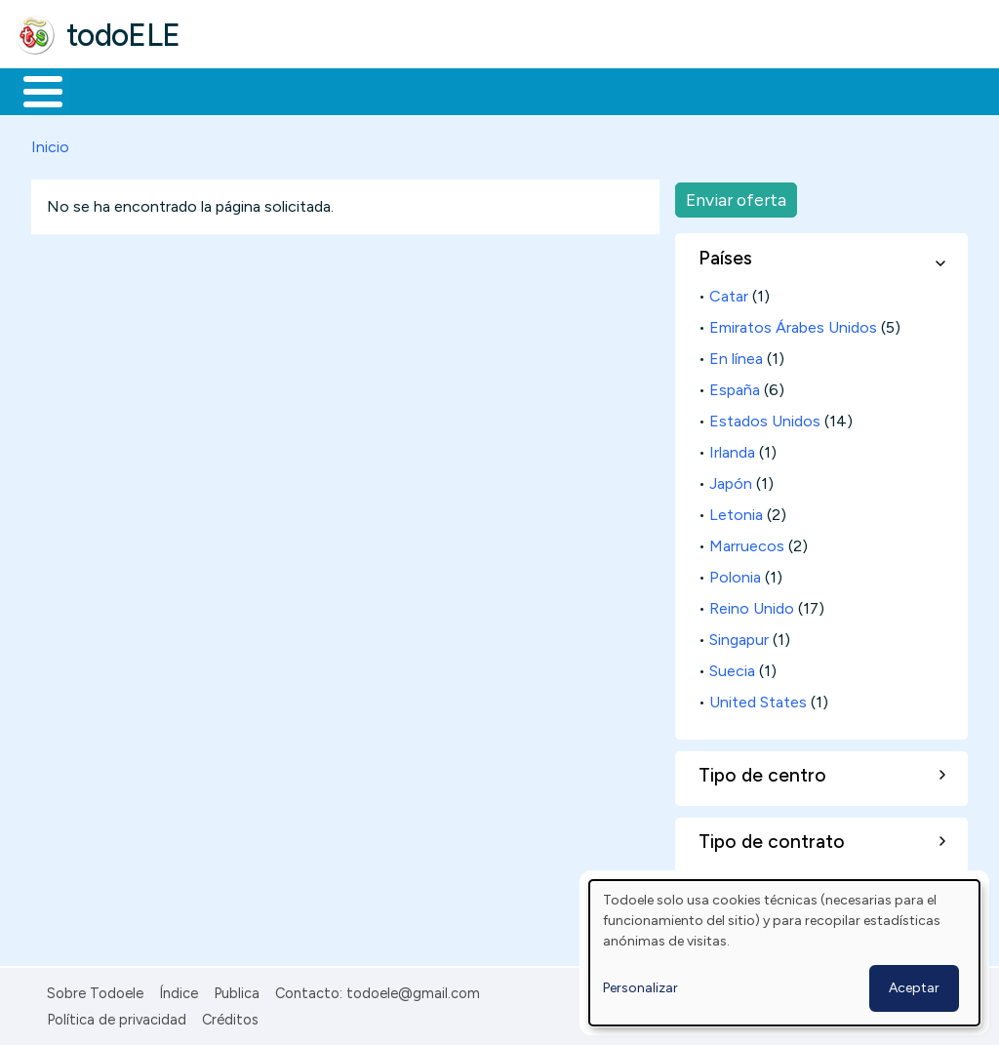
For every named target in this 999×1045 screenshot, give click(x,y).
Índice (178, 990)
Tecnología (583, 90)
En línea (736, 354)
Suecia (732, 667)
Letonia (736, 511)
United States (758, 698)
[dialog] (784, 952)
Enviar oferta (736, 195)
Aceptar (914, 988)
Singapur (739, 635)
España (734, 386)
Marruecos (746, 542)
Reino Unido (751, 604)
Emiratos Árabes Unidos (793, 323)
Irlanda (732, 448)
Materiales (109, 90)
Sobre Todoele (95, 990)
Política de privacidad (116, 1016)
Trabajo (351, 90)
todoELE (123, 35)
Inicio (33, 90)
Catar (728, 292)
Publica (237, 990)
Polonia (735, 573)
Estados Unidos (764, 417)
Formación (235, 90)
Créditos (230, 1016)
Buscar (801, 90)
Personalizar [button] (640, 988)
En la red (461, 90)
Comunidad (713, 90)
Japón (730, 479)
